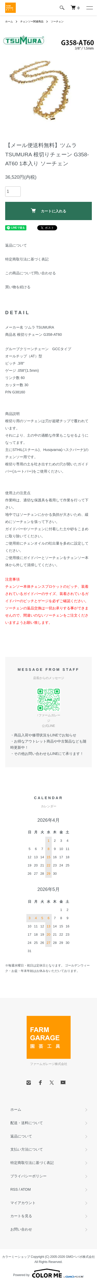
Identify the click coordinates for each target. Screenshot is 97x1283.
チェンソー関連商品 (31, 21)
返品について (16, 245)
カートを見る (21, 1216)
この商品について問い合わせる (30, 273)
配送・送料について (26, 1123)
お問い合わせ (21, 1229)
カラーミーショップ (16, 1257)
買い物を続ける (18, 287)
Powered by (48, 1273)
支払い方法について (26, 1149)
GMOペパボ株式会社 (80, 1257)
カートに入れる (48, 210)
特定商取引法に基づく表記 (27, 259)
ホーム (9, 21)
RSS (14, 1189)
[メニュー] (89, 7)
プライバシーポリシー (28, 1176)
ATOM (26, 1189)
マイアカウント (23, 1203)
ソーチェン (57, 21)
